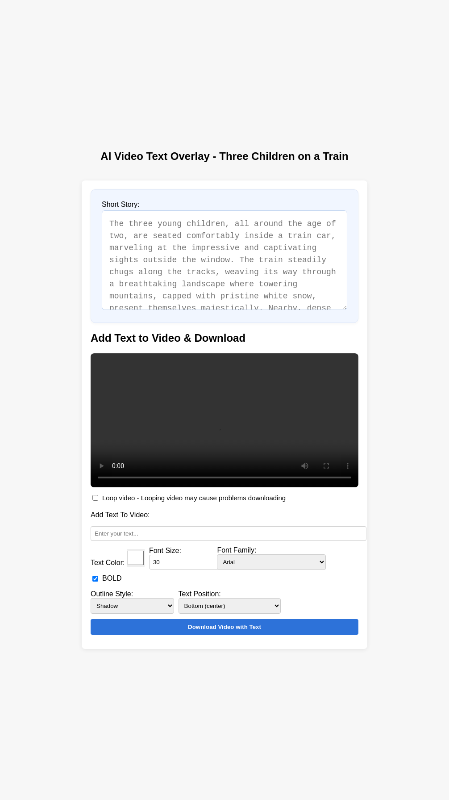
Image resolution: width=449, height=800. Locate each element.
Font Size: (165, 550)
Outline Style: (112, 594)
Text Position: (200, 594)
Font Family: (236, 550)
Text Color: (108, 562)
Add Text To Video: (120, 515)
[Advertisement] (224, 70)
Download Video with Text (224, 627)
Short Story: (120, 204)
